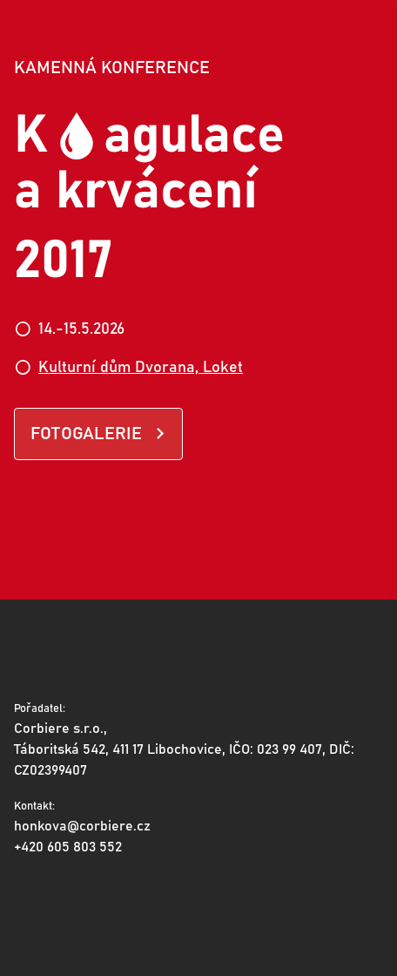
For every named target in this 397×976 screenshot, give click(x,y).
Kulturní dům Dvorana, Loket (140, 368)
